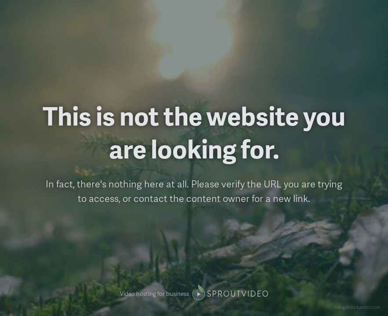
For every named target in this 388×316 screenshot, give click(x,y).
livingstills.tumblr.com (357, 307)
